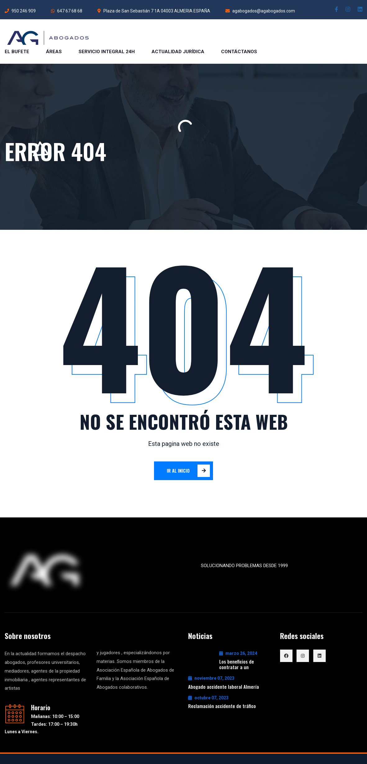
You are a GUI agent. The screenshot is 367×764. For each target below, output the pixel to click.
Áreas (54, 51)
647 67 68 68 (66, 10)
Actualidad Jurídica (178, 51)
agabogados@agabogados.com (260, 10)
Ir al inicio (188, 471)
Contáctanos (239, 51)
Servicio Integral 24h (107, 51)
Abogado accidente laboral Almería (223, 686)
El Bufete (17, 51)
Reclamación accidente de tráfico (222, 705)
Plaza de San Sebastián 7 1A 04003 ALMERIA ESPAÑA (153, 10)
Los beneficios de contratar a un (236, 664)
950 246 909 (20, 10)
